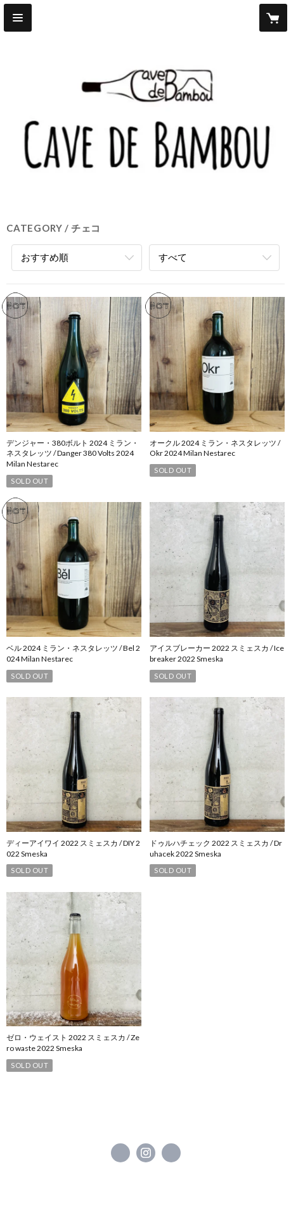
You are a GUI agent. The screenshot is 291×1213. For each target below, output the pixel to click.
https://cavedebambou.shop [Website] (171, 1152)
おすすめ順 (44, 257)
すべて (172, 257)
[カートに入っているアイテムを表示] (273, 18)
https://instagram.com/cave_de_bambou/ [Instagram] (145, 1152)
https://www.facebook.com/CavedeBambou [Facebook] (120, 1152)
